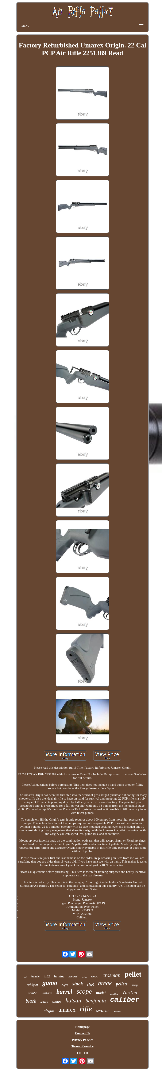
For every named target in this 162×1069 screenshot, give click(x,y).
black (31, 1001)
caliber (124, 1000)
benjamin (95, 1001)
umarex (67, 1010)
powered (73, 976)
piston (84, 977)
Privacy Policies (82, 1039)
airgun (49, 1011)
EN (79, 1053)
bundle (35, 976)
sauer (56, 1001)
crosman (111, 975)
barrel (64, 991)
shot (90, 984)
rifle (86, 1009)
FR (86, 1053)
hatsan (73, 1000)
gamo (49, 982)
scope (84, 991)
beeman (117, 1011)
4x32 (47, 976)
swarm (102, 1010)
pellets (122, 983)
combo (32, 993)
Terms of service (82, 1046)
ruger (65, 984)
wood (94, 976)
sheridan (114, 994)
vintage (47, 993)
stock (77, 983)
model (100, 993)
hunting (59, 976)
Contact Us (82, 1033)
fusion (130, 993)
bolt (25, 977)
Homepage (82, 1026)
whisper (32, 984)
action (44, 1002)
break (105, 983)
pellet (133, 974)
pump (135, 985)
